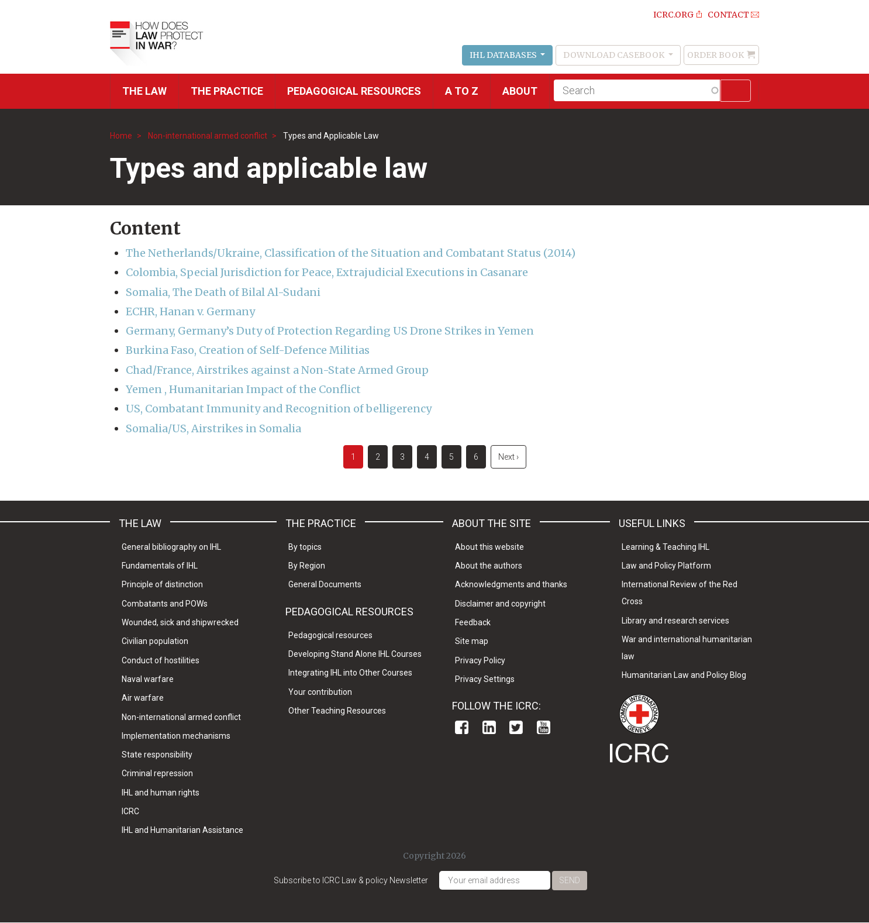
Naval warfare (148, 679)
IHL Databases (504, 55)
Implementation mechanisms (176, 736)
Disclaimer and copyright (500, 603)
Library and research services (675, 620)
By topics (305, 547)
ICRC (130, 811)
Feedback (473, 622)
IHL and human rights (160, 792)
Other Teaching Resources (337, 710)
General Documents (324, 584)
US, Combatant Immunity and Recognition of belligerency (279, 408)
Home (121, 135)
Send (569, 880)
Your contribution (320, 692)
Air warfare (143, 697)
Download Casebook (614, 55)
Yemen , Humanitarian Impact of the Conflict (243, 389)
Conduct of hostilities (160, 660)
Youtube (543, 727)
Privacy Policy (480, 660)
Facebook (461, 727)
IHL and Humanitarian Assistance (182, 830)
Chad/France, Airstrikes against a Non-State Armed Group (277, 370)
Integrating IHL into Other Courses (350, 672)
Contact (728, 14)
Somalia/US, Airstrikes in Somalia (213, 428)
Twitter (516, 727)
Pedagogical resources (354, 91)
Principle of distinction (162, 584)
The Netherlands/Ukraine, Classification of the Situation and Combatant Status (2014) (350, 253)
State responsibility (157, 754)
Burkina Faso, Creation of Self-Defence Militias (248, 350)
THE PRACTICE (227, 91)
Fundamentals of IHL (160, 565)
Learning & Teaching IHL (665, 547)
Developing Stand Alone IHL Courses (355, 654)
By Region (306, 565)
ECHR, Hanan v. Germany (190, 311)
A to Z (461, 91)
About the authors (488, 565)
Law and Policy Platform (666, 565)
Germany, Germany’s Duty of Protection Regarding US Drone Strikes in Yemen (330, 330)
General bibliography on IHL (171, 547)
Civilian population (155, 641)
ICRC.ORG (673, 14)
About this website (489, 547)
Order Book (715, 55)
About (519, 91)
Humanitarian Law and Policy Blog (684, 675)
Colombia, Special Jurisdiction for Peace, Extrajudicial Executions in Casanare (327, 272)
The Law (144, 91)
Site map (471, 641)
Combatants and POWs (165, 603)
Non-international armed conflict (207, 135)
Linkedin (489, 727)
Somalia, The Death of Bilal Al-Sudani (223, 292)
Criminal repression (157, 773)
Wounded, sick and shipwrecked (180, 622)
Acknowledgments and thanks (511, 584)
